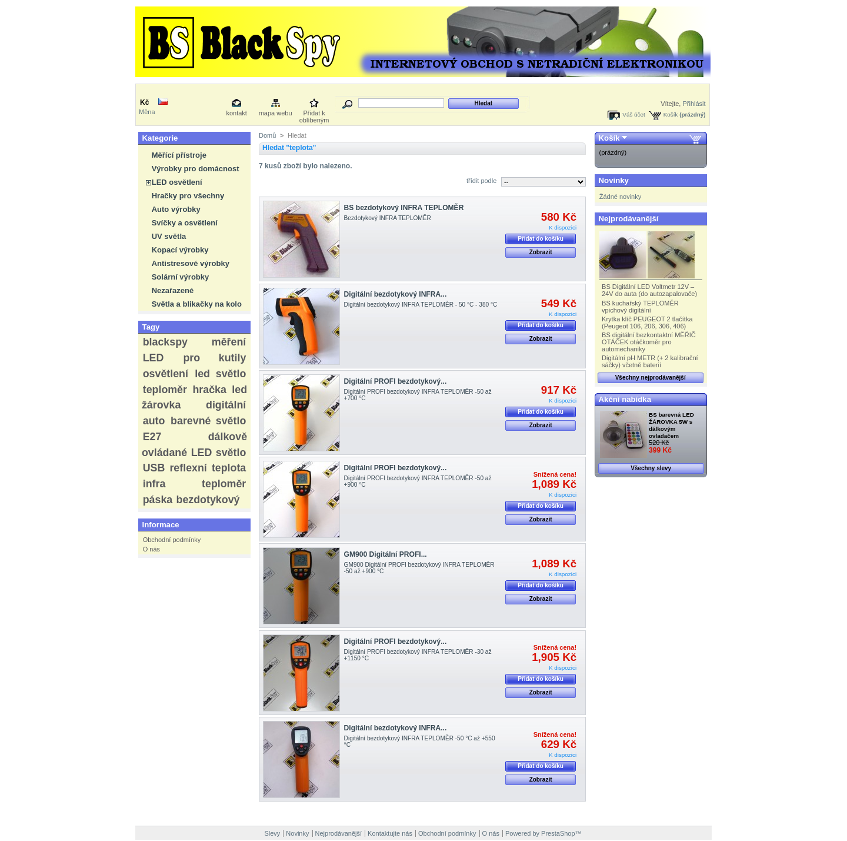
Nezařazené (173, 290)
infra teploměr (194, 484)
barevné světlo (208, 421)
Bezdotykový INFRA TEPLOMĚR (387, 218)
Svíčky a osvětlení (185, 222)
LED (153, 358)
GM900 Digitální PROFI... (385, 554)
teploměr (165, 389)
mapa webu (275, 113)
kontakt (236, 113)
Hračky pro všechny (188, 195)
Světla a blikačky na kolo (197, 304)
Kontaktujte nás (390, 833)
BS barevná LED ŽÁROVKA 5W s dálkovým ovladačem (671, 425)
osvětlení (165, 374)
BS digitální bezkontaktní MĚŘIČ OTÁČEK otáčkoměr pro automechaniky (649, 342)
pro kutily (214, 358)
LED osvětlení (177, 182)
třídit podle (481, 180)
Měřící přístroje (179, 155)
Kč (144, 102)
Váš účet (633, 114)
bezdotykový (208, 500)
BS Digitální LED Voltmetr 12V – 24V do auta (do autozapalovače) (649, 290)
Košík (670, 114)
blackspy (165, 342)
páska (158, 500)
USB (154, 468)
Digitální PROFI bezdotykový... (395, 381)
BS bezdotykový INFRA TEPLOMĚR (404, 208)
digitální (226, 405)
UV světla (169, 236)
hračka (209, 389)
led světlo (220, 374)
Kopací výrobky (180, 249)
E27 (152, 437)
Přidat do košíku (540, 238)
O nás (151, 549)
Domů (267, 135)
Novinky (614, 180)
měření (229, 342)
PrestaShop (558, 833)
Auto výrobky (176, 209)
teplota (229, 468)
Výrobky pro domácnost (195, 168)
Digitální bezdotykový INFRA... (395, 294)
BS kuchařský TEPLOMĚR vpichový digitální (640, 307)
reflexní (187, 468)
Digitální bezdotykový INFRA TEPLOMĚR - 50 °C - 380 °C (421, 304)
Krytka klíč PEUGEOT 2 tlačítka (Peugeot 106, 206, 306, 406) (647, 322)
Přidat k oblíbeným (314, 113)
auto (154, 421)
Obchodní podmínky (172, 539)
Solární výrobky (180, 276)
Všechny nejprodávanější (650, 377)
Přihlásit (693, 103)
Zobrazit (540, 252)
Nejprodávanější (629, 218)
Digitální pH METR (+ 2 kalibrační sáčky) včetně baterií (650, 361)
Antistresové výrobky (190, 263)
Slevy (272, 833)
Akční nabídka (625, 399)
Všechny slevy (651, 468)
